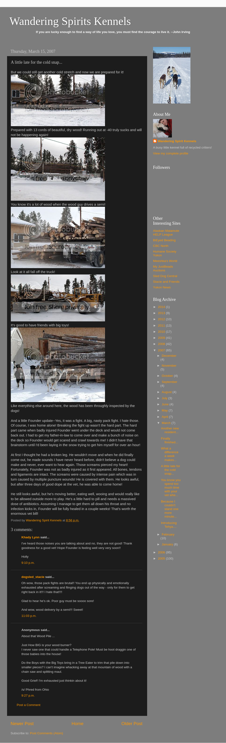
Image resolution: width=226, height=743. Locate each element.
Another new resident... (170, 430)
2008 (162, 344)
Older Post (131, 723)
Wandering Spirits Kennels (70, 21)
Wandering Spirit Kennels (177, 141)
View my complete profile (170, 153)
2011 (162, 325)
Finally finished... (169, 440)
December (169, 355)
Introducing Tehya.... (169, 524)
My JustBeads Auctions (163, 268)
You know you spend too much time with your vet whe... (171, 487)
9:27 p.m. (28, 695)
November (169, 365)
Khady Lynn (30, 537)
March (166, 423)
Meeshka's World (165, 261)
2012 (162, 319)
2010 (162, 331)
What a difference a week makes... (169, 454)
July (165, 398)
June (166, 404)
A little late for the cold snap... (170, 469)
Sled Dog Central (165, 276)
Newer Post (22, 723)
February (168, 534)
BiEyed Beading (164, 240)
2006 (162, 552)
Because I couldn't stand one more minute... (169, 509)
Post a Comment (28, 705)
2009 (162, 338)
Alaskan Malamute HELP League (166, 232)
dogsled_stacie (32, 577)
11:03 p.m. (28, 616)
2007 (162, 350)
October (168, 376)
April (165, 417)
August (167, 392)
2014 (162, 307)
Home (77, 723)
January (168, 544)
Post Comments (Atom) (46, 733)
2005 (162, 558)
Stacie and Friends (166, 281)
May (165, 410)
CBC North (160, 246)
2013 (162, 313)
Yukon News (162, 287)
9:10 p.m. (28, 563)
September (169, 382)
